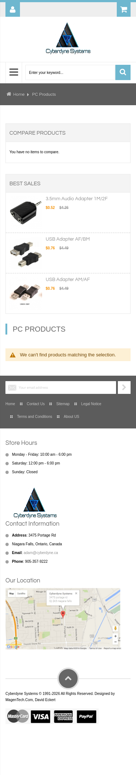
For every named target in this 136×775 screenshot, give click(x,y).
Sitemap (63, 404)
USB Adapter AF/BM (68, 239)
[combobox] (70, 72)
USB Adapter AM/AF (68, 279)
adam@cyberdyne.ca (41, 553)
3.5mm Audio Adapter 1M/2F (77, 198)
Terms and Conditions (34, 417)
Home (18, 94)
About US (71, 417)
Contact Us (36, 404)
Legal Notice (91, 404)
